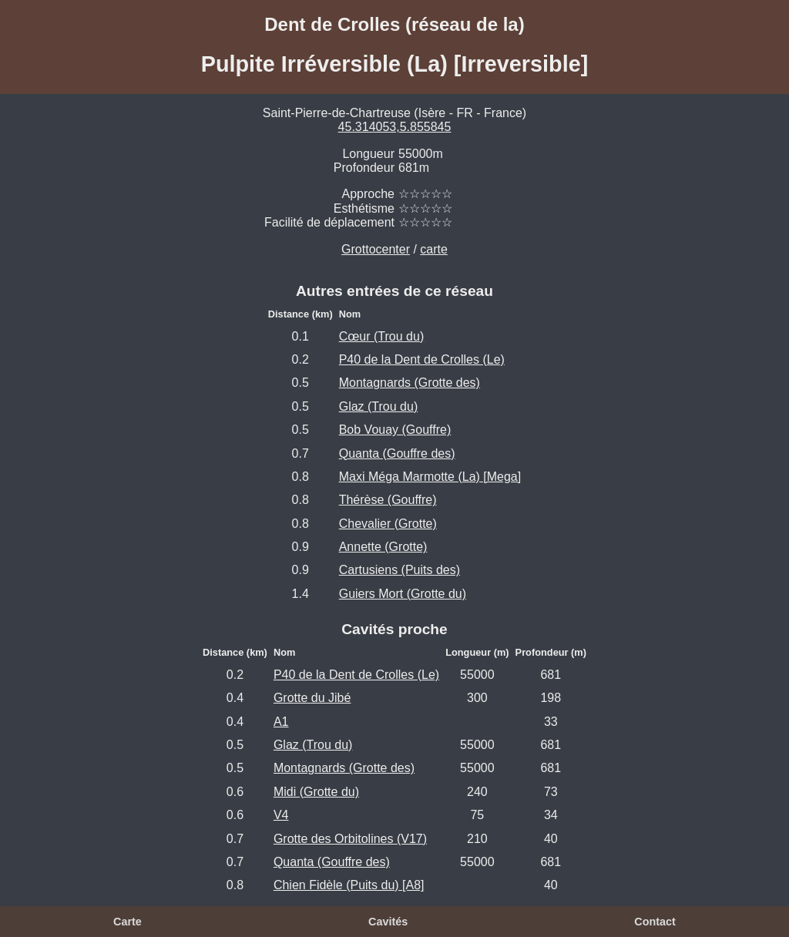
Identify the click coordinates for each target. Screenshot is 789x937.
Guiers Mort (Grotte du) (402, 593)
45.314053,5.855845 (395, 126)
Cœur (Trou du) (382, 336)
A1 (281, 721)
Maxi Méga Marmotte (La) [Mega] (430, 476)
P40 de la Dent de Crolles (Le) (422, 359)
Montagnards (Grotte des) (409, 382)
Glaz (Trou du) (378, 406)
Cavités (388, 921)
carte (434, 249)
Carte (127, 921)
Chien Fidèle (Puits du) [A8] (349, 885)
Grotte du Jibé (312, 697)
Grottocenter (375, 249)
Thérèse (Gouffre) (388, 499)
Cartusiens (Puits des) (399, 569)
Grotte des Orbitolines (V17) (350, 838)
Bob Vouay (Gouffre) (395, 429)
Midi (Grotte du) (316, 791)
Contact (655, 921)
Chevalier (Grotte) (388, 523)
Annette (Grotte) (383, 546)
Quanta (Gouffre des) (397, 453)
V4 (281, 814)
